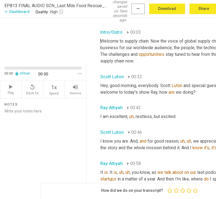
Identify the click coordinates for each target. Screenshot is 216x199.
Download (167, 8)
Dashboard (17, 11)
